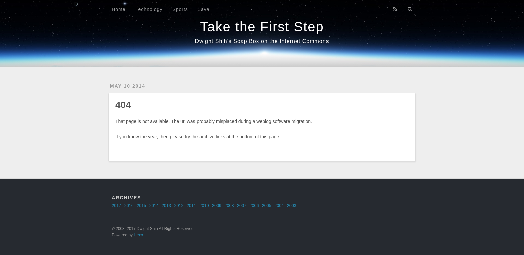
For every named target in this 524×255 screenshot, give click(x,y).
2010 (204, 205)
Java (204, 9)
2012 (179, 205)
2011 (191, 205)
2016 (129, 205)
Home (118, 9)
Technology (149, 9)
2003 (291, 205)
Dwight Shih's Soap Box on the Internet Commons (262, 41)
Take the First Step (262, 26)
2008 (229, 205)
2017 (116, 205)
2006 (254, 205)
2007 (241, 205)
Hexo (138, 235)
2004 (279, 205)
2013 (166, 205)
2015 (141, 205)
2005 (266, 205)
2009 (216, 205)
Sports (180, 9)
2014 (154, 205)
